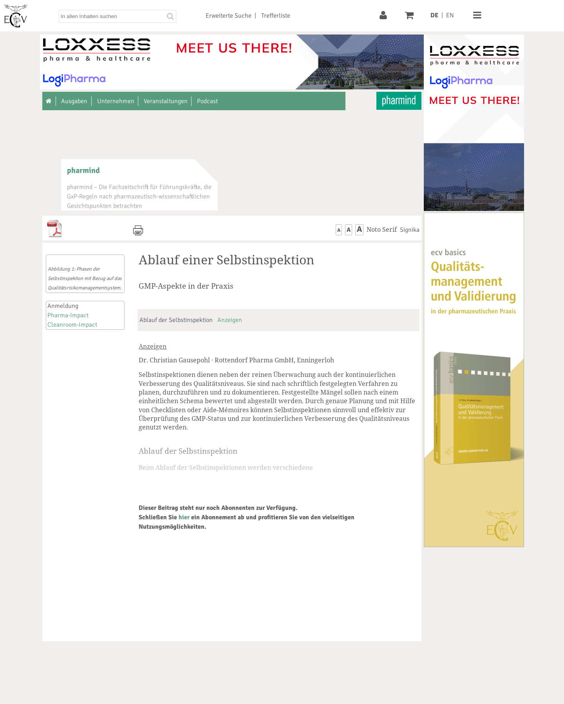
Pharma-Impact (68, 315)
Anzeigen (229, 320)
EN (450, 15)
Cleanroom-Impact (72, 325)
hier (184, 517)
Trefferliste (275, 16)
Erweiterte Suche (228, 16)
